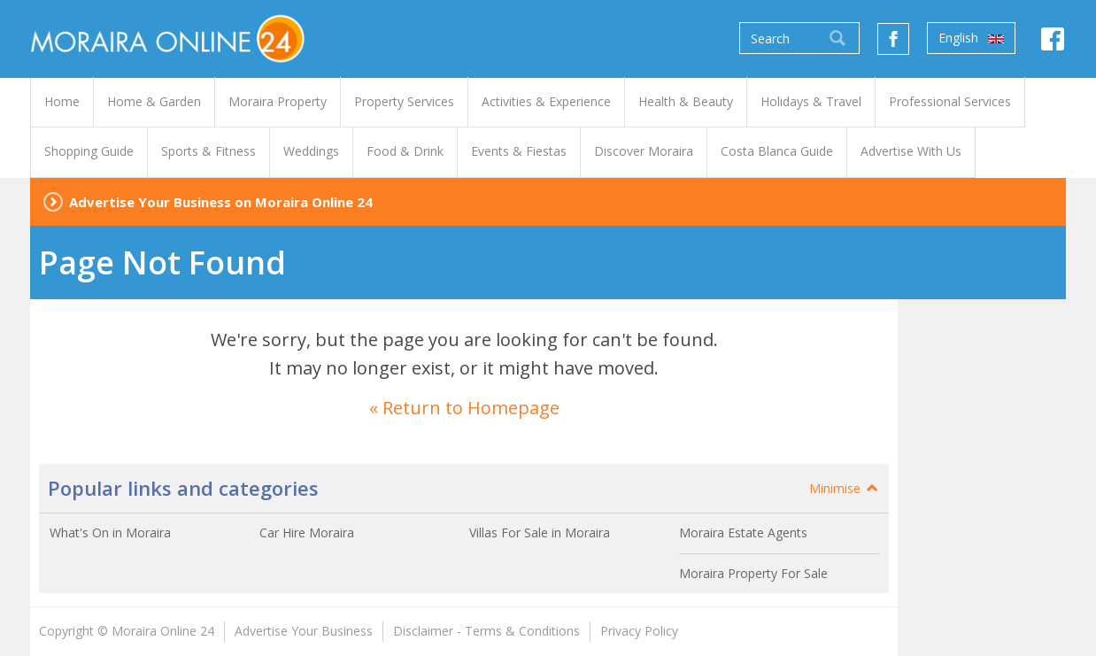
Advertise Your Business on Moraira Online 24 (221, 202)
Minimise (844, 488)
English (971, 38)
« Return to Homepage (464, 408)
